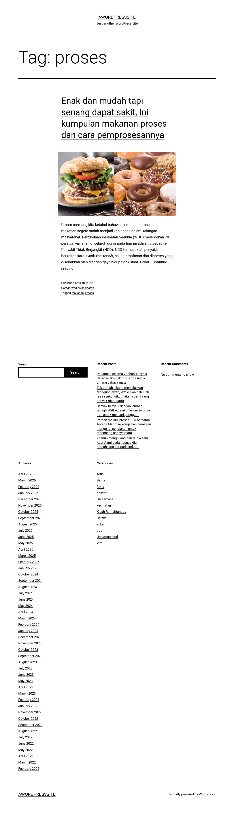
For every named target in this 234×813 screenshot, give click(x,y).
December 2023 (29, 637)
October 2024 (28, 574)
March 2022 (27, 762)
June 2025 (26, 537)
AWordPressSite (117, 17)
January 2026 (28, 493)
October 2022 (28, 718)
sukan (101, 524)
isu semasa (105, 499)
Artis (100, 474)
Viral (100, 543)
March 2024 (27, 618)
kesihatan (87, 288)
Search (23, 364)
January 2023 (28, 706)
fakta (100, 487)
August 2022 (27, 731)
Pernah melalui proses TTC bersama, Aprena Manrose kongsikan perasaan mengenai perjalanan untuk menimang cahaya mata (124, 426)
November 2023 (30, 643)
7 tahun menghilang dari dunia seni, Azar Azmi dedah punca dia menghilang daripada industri (122, 442)
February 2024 (28, 624)
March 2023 (27, 693)
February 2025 (28, 562)
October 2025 (28, 512)
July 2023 (25, 668)
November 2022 (30, 712)
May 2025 (25, 543)
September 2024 (30, 580)
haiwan (102, 493)
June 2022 (26, 743)
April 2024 (25, 612)
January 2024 (28, 631)
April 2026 (25, 474)
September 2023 (30, 656)
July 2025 (25, 530)
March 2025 (27, 556)
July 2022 (25, 737)
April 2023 (25, 687)
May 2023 (25, 681)
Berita (101, 480)
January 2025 (28, 568)
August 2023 (27, 662)
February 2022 (28, 768)
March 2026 (27, 480)
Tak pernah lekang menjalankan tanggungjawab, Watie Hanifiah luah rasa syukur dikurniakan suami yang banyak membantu (123, 394)
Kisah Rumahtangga (111, 512)
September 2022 (30, 725)
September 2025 (30, 518)
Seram (101, 518)
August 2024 (27, 587)
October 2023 (28, 650)
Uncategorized (107, 537)
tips (99, 530)
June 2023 (26, 674)
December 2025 (29, 499)
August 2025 (27, 524)
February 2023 (28, 700)
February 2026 (28, 487)
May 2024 (25, 606)
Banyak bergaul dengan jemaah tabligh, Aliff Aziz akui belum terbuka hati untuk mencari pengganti (123, 410)
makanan (78, 293)
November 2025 (30, 505)
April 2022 (25, 756)
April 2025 (25, 549)
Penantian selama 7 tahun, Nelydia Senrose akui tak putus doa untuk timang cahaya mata (122, 378)
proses (89, 293)
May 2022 (25, 750)
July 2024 (25, 593)
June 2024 (26, 599)
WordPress (207, 794)
